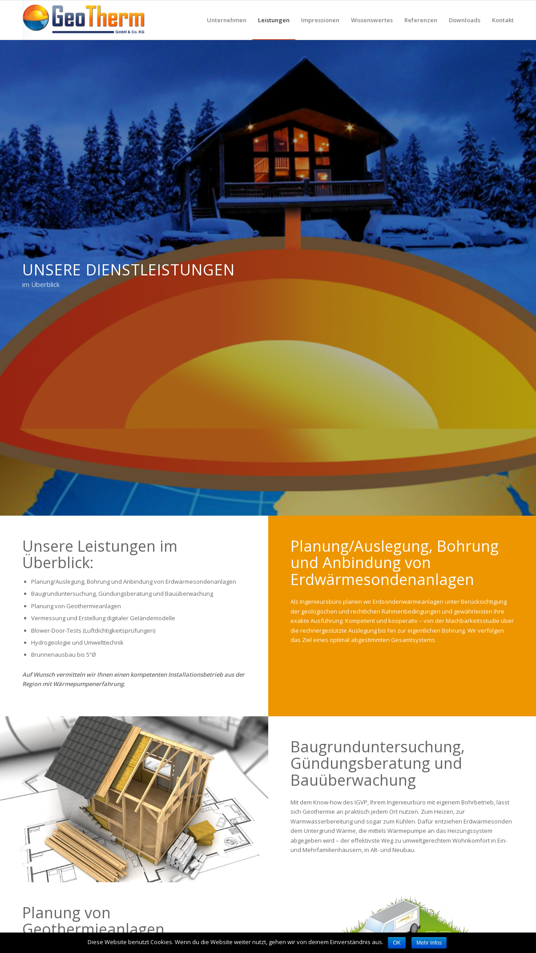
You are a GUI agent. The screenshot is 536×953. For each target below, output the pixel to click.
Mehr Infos (429, 943)
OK (396, 943)
